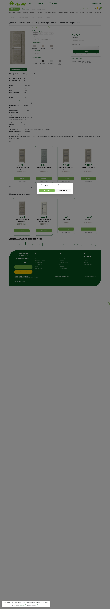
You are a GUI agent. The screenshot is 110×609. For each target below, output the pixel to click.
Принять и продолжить (14, 604)
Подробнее (20, 602)
